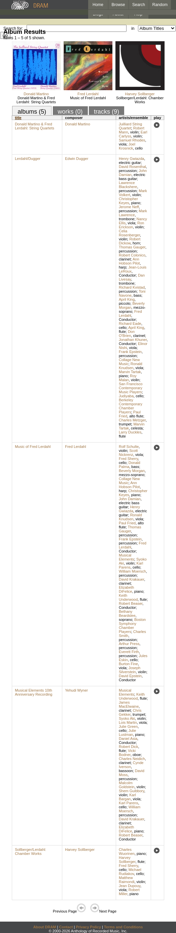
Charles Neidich (132, 759)
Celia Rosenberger (129, 233)
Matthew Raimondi (126, 880)
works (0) (70, 111)
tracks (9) (106, 111)
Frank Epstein (130, 352)
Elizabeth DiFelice (126, 589)
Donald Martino (36, 94)
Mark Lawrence (133, 213)
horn (136, 243)
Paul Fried (127, 523)
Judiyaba (126, 396)
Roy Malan (128, 378)
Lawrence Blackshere (128, 185)
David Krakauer (131, 579)
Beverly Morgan (132, 471)
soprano (125, 620)
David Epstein (130, 676)
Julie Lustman (127, 732)
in (132, 28)
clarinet (125, 259)
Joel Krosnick (127, 146)
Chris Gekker (130, 712)
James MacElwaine (129, 704)
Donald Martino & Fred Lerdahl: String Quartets (36, 100)
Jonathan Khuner (133, 340)
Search (138, 4)
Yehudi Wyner (76, 690)
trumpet (125, 424)
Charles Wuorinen (127, 852)
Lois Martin (128, 722)
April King (127, 299)
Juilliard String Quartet (130, 126)
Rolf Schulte (129, 447)
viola (123, 144)
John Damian (130, 499)
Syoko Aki (127, 718)
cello (139, 148)
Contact (66, 927)
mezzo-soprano (132, 309)
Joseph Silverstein (129, 670)
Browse (118, 4)
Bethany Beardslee (127, 613)
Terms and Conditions (123, 927)
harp (122, 267)
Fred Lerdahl (87, 94)
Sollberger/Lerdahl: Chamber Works (140, 100)
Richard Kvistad (132, 287)
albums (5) (31, 111)
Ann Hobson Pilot (129, 261)
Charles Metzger (132, 420)
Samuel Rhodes (132, 140)
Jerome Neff (129, 207)
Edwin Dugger (76, 159)
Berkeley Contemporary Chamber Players (130, 406)
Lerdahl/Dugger (27, 159)
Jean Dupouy (129, 886)
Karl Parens (128, 803)
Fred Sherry (128, 459)
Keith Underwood (128, 597)
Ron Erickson (131, 225)
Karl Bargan (127, 797)
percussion (128, 171)
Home (98, 4)
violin (134, 132)
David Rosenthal (132, 167)
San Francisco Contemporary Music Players (130, 388)
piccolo (124, 303)
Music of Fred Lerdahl (88, 98)
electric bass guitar (132, 177)
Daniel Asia (128, 739)
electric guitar (130, 163)
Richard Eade (130, 324)
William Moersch (132, 571)
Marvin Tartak (130, 372)
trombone (126, 219)
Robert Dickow (129, 241)
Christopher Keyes (128, 201)
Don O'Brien (127, 334)
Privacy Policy (88, 927)
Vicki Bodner (127, 753)
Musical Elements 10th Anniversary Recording (33, 692)
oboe (137, 755)
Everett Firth (129, 652)
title (18, 118)
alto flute (136, 416)
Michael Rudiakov (130, 872)
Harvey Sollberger (139, 94)
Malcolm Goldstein (126, 785)
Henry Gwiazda (131, 159)
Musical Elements (126, 557)
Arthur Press (129, 644)
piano (135, 203)
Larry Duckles (130, 432)
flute (122, 332)
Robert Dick (128, 747)
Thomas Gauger (132, 247)
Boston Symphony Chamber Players (132, 626)
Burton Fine (128, 664)
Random (160, 4)
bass (137, 295)
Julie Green (128, 726)
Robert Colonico (132, 255)
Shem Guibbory (131, 791)
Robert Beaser (130, 603)
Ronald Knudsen (130, 366)
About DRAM (44, 927)
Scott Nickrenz (128, 453)
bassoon (126, 771)
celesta (137, 428)
